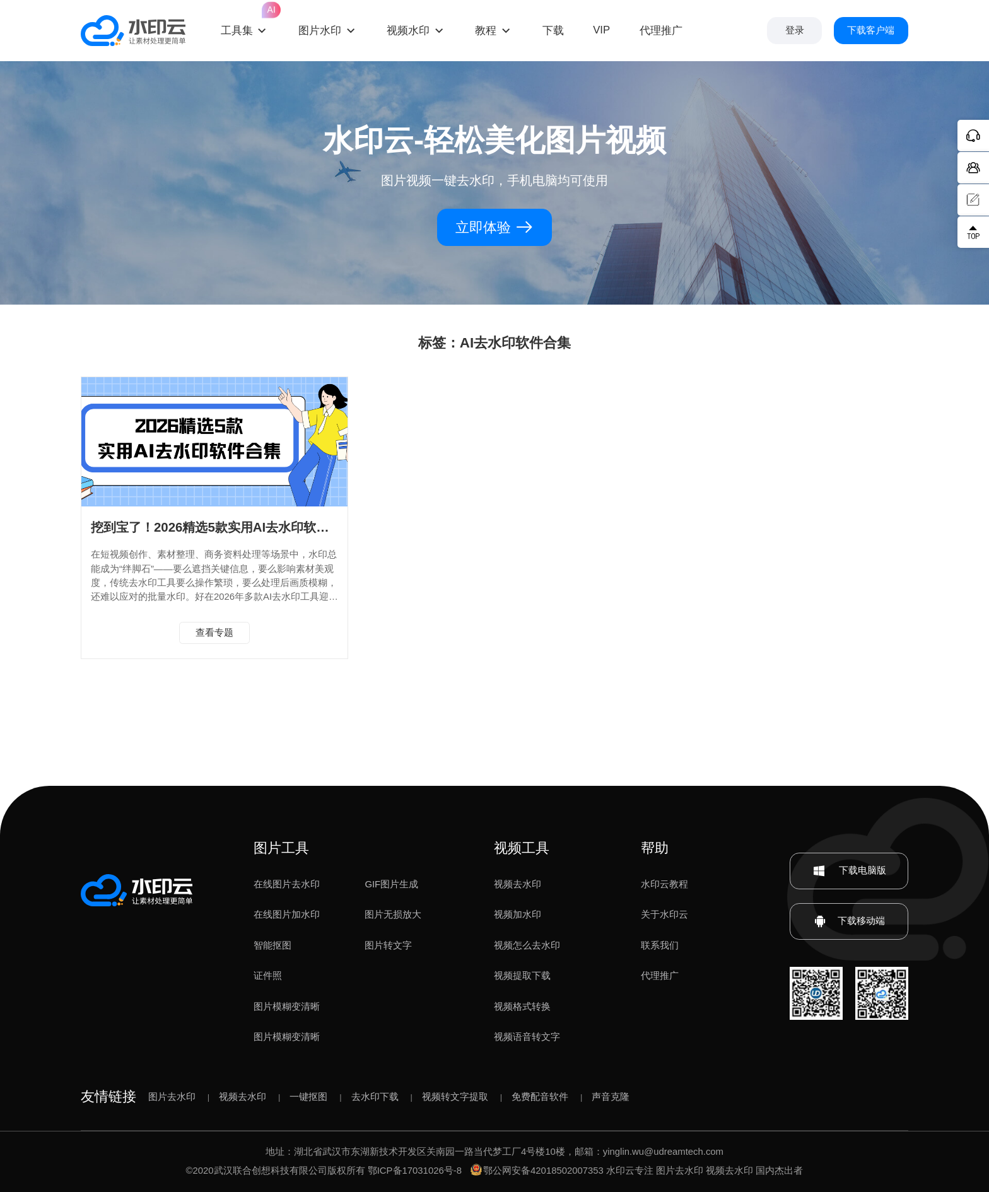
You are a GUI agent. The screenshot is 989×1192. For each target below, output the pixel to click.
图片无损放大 (393, 914)
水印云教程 (664, 884)
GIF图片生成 (391, 884)
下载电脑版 (849, 871)
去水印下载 (375, 1097)
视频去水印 (517, 884)
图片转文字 (388, 945)
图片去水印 (172, 1097)
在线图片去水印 (287, 884)
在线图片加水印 (287, 914)
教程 (485, 31)
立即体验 (494, 227)
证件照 (268, 976)
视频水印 (408, 31)
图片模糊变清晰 (287, 1007)
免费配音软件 (540, 1097)
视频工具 (521, 848)
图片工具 (281, 848)
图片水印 (319, 31)
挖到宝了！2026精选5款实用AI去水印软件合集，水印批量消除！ (273, 527)
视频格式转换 (522, 1007)
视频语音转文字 (527, 1037)
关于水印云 (664, 914)
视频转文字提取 (455, 1097)
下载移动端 (849, 921)
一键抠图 (308, 1097)
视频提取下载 (522, 976)
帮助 (655, 848)
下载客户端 (870, 30)
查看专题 (214, 633)
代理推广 (660, 976)
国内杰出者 (779, 1171)
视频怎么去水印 (527, 945)
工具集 (245, 19)
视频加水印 (517, 914)
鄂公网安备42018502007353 (537, 1171)
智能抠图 (272, 945)
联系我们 (660, 945)
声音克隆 (610, 1097)
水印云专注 (629, 1171)
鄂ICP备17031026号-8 (415, 1171)
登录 (794, 30)
